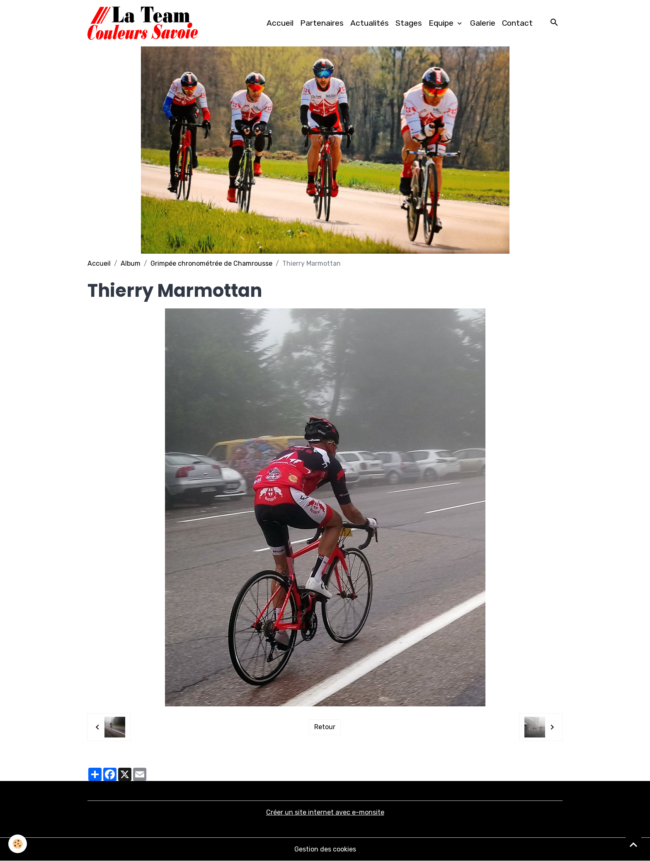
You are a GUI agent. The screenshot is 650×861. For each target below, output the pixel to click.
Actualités (369, 23)
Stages (408, 23)
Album (131, 263)
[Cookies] (17, 843)
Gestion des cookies (325, 849)
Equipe (442, 23)
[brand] (144, 23)
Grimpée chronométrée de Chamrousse (211, 263)
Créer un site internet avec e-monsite (325, 812)
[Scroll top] (633, 844)
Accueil (280, 23)
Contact (517, 23)
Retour (324, 727)
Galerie (482, 23)
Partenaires (322, 23)
